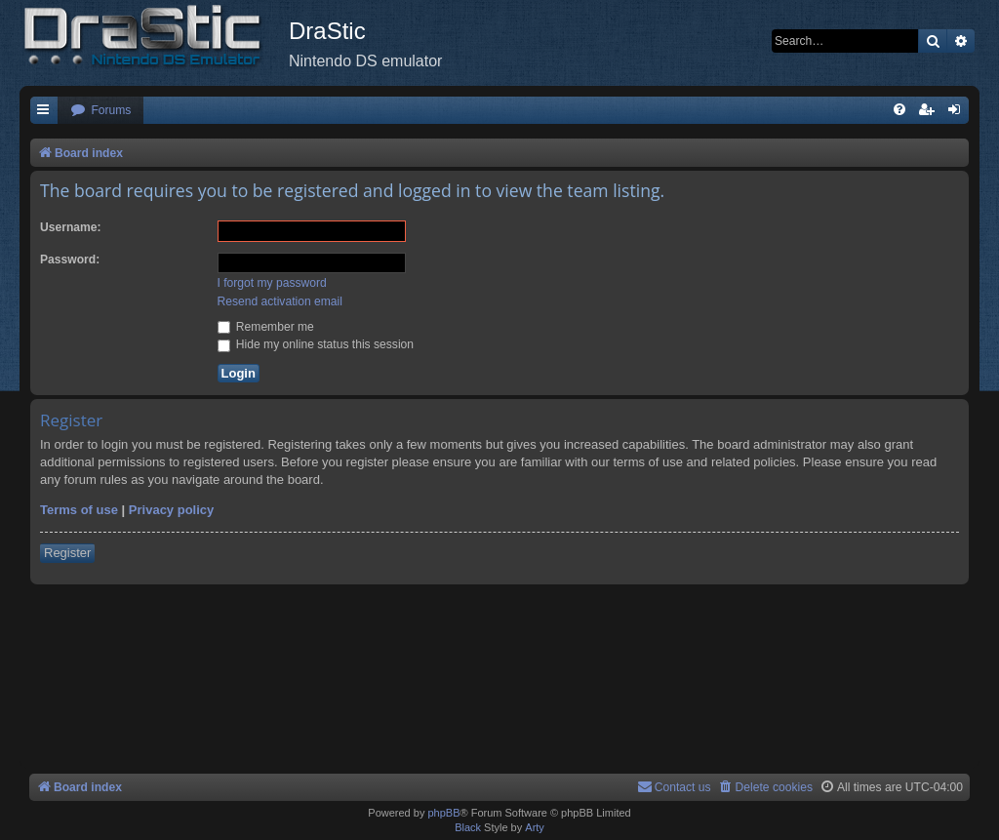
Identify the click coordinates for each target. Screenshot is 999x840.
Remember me (266, 327)
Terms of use (79, 509)
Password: (70, 259)
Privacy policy (171, 509)
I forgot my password (272, 283)
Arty (534, 827)
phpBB (443, 813)
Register (67, 552)
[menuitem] (100, 111)
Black (468, 827)
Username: (70, 227)
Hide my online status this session (316, 344)
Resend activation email (280, 301)
